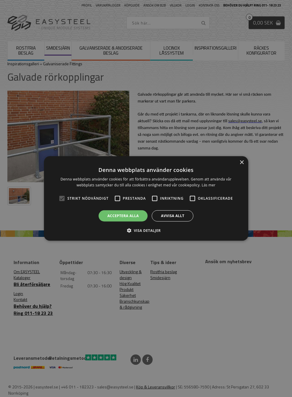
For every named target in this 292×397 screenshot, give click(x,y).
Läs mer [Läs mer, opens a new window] (209, 185)
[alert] (146, 198)
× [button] (241, 162)
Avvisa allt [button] (172, 215)
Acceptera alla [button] (123, 215)
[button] (62, 198)
